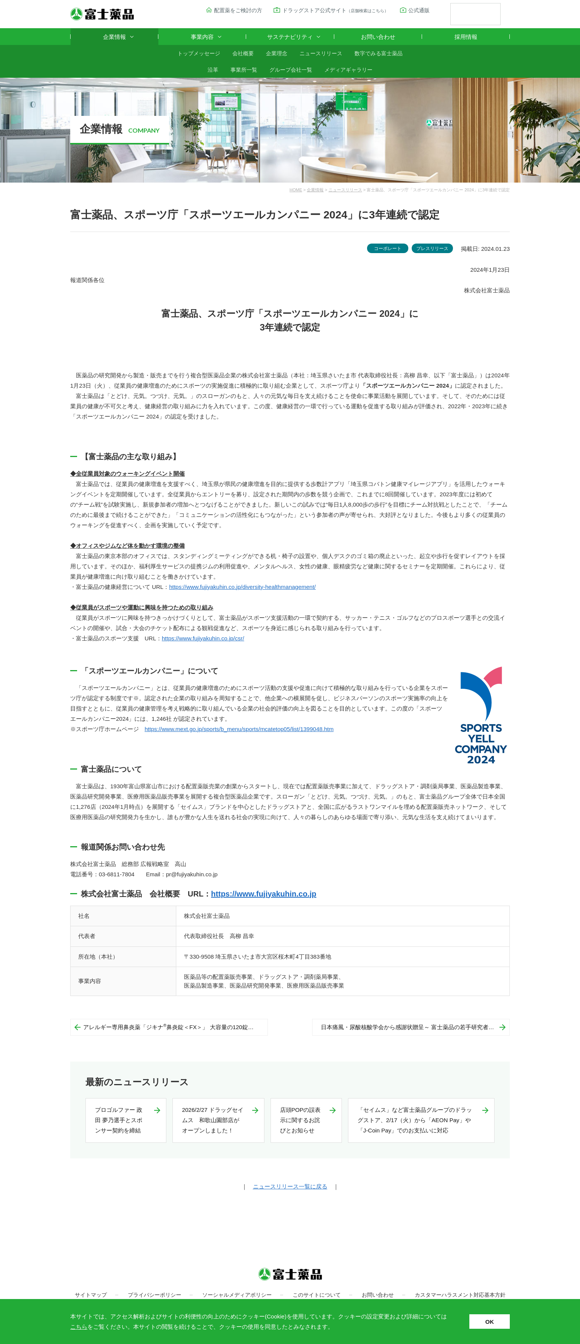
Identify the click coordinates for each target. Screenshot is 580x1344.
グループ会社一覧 (290, 70)
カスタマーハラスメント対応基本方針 (460, 1295)
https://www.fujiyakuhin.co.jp (263, 894)
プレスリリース (432, 248)
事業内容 (202, 37)
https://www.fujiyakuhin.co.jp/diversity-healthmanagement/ (242, 587)
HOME (296, 190)
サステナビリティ (290, 37)
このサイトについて (317, 1295)
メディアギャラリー (348, 70)
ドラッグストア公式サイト (335, 10)
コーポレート (387, 248)
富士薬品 (102, 14)
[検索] (466, 14)
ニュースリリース (321, 53)
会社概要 (243, 53)
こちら (78, 1326)
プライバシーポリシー (154, 1295)
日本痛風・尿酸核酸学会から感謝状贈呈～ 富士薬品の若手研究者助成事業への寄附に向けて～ (415, 1027)
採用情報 (465, 37)
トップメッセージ (198, 53)
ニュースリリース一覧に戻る (290, 1186)
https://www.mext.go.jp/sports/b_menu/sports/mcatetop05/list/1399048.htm (239, 729)
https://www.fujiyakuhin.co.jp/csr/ (203, 638)
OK (489, 1321)
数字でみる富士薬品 (378, 53)
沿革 (213, 70)
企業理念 (276, 53)
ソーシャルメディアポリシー (237, 1295)
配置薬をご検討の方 (238, 10)
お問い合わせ (378, 37)
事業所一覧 (243, 70)
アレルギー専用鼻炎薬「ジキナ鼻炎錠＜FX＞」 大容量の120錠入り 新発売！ (175, 1026)
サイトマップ (91, 1295)
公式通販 (419, 10)
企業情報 (114, 37)
